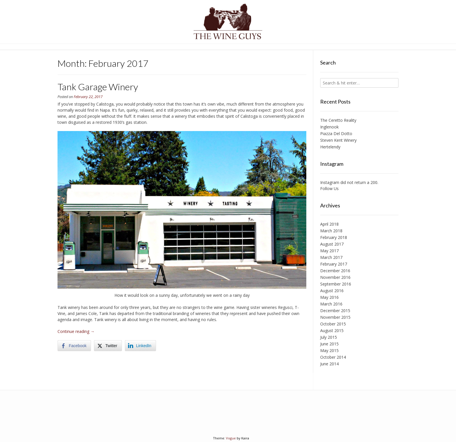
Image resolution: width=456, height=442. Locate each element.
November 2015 (335, 317)
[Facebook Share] (74, 345)
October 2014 (333, 357)
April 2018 (329, 224)
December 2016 (335, 270)
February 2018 (333, 237)
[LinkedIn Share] (140, 345)
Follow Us (329, 188)
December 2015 (335, 310)
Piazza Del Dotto (336, 133)
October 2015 (333, 324)
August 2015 (332, 330)
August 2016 (332, 290)
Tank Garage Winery (98, 86)
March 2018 (331, 230)
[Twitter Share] (108, 345)
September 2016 (335, 284)
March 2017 (331, 257)
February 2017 (333, 264)
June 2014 (329, 364)
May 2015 (329, 350)
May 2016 (329, 297)
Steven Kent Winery (338, 140)
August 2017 (332, 244)
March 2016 (331, 304)
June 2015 (329, 344)
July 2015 (328, 337)
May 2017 (329, 250)
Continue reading (76, 331)
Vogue (231, 438)
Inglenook (329, 127)
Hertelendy (330, 147)
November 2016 (335, 277)
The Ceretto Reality (338, 120)
